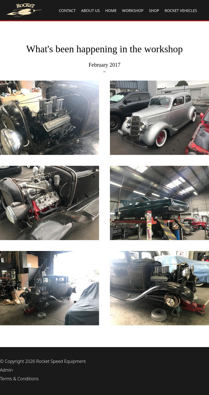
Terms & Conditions (19, 379)
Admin (6, 370)
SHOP (154, 10)
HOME (111, 10)
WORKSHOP (133, 10)
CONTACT (67, 10)
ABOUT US (90, 10)
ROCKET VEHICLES (181, 10)
